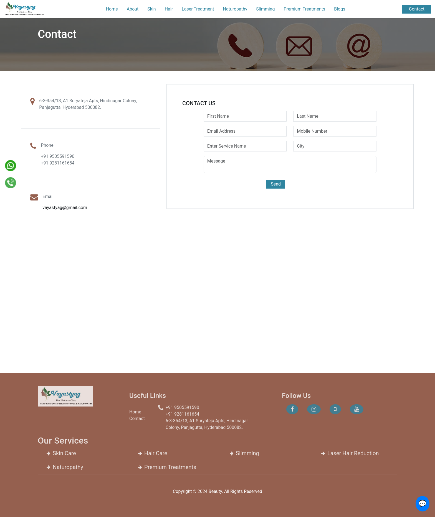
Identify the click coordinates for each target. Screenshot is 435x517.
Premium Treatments (304, 9)
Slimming (265, 9)
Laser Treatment (198, 9)
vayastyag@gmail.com (64, 207)
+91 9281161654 (57, 163)
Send (276, 184)
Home (112, 9)
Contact (416, 9)
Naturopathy (235, 9)
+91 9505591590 (57, 156)
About (133, 9)
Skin (151, 9)
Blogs (339, 9)
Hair (169, 9)
